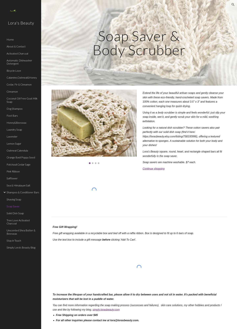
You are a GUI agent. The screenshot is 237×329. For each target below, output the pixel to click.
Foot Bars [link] (12, 115)
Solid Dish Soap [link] (15, 213)
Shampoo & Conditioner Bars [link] (23, 192)
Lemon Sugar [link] (14, 143)
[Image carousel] (94, 127)
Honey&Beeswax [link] (16, 122)
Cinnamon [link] (12, 91)
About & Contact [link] (16, 46)
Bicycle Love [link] (14, 70)
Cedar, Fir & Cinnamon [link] (19, 84)
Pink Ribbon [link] (13, 171)
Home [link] (10, 39)
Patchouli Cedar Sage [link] (18, 164)
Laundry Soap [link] (14, 129)
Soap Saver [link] (13, 206)
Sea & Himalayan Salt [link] (18, 185)
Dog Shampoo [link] (15, 108)
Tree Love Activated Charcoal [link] (18, 222)
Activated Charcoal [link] (17, 53)
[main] (139, 42)
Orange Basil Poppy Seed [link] (21, 157)
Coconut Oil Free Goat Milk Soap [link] (22, 100)
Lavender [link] (12, 136)
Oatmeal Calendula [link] (17, 150)
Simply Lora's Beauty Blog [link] (21, 247)
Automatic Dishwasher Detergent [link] (19, 62)
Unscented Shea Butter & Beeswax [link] (21, 232)
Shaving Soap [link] (14, 199)
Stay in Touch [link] (14, 240)
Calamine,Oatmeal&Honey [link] (22, 77)
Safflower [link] (12, 178)
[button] (233, 5)
